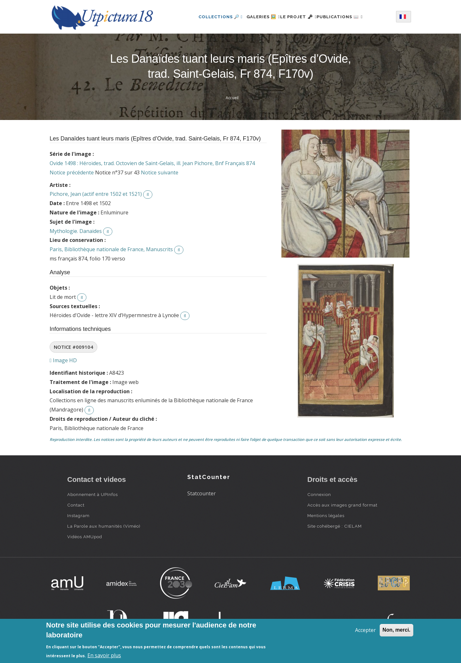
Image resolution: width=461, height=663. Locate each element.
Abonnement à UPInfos (92, 494)
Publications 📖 (347, 16)
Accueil (232, 97)
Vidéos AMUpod (84, 536)
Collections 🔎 (209, 16)
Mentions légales (325, 515)
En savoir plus (104, 655)
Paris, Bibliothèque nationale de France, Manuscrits (111, 249)
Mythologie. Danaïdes (76, 231)
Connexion (319, 494)
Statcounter (201, 493)
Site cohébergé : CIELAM (334, 526)
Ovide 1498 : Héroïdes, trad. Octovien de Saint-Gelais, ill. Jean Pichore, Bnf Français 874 (152, 163)
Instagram (78, 515)
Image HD (63, 360)
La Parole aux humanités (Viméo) (104, 526)
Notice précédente (72, 172)
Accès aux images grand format (342, 504)
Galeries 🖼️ (255, 16)
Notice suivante (159, 172)
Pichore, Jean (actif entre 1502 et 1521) (96, 193)
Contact (76, 504)
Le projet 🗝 (298, 16)
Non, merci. (396, 630)
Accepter (365, 630)
